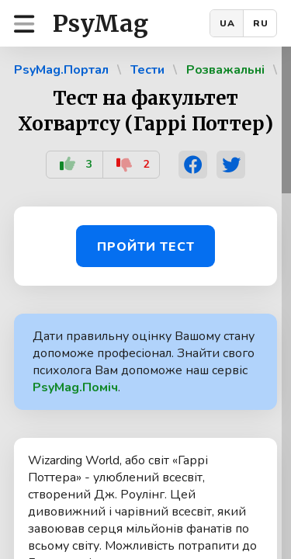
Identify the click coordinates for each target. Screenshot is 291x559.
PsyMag (100, 23)
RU (260, 23)
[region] (145, 303)
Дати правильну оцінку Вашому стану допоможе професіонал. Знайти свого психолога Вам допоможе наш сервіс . (144, 362)
